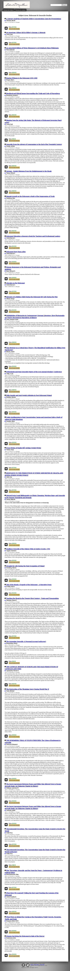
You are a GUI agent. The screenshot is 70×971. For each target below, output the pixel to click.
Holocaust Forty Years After (16, 252)
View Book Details (14, 29)
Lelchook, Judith (10, 810)
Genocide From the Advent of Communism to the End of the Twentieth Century (34, 144)
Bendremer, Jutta (10, 938)
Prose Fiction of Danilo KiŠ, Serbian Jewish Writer (23, 448)
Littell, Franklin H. (10, 897)
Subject (9, 10)
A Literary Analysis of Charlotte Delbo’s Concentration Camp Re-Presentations (33, 19)
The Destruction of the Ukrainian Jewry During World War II (27, 689)
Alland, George (9, 299)
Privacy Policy (36, 964)
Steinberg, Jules (10, 198)
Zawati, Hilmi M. (10, 499)
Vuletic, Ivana (9, 450)
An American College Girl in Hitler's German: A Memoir (25, 32)
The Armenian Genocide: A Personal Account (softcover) (26, 641)
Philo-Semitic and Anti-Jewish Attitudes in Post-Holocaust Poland (29, 395)
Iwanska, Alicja (10, 421)
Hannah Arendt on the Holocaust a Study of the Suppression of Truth (30, 196)
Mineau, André (9, 352)
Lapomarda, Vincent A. (12, 670)
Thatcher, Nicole (10, 20)
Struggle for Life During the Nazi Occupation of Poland (25, 566)
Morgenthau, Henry (11, 643)
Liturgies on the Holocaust (15, 283)
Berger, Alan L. (9, 80)
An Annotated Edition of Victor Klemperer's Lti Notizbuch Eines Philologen (32, 48)
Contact (31, 964)
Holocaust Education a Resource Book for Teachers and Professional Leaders (33, 236)
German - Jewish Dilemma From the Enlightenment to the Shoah (29, 171)
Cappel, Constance (10, 551)
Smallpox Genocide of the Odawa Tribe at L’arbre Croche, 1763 (28, 549)
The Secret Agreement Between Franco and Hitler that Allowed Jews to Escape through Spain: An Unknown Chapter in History (33, 785)
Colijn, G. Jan (9, 373)
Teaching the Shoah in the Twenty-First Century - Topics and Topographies (32, 598)
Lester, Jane (9, 34)
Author (21, 10)
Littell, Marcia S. (10, 238)
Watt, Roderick (9, 50)
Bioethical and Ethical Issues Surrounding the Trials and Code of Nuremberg (33, 93)
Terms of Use (42, 964)
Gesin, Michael (9, 691)
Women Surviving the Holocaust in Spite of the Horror (25, 936)
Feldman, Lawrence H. (12, 788)
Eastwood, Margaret (11, 744)
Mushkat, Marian (10, 397)
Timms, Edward (10, 173)
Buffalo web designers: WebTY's (32, 967)
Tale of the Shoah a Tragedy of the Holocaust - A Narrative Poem (28, 585)
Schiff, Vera (9, 833)
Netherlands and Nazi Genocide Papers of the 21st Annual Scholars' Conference (34, 372)
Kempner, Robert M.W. (12, 921)
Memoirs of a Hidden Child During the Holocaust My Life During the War (32, 297)
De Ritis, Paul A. (10, 586)
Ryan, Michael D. (10, 271)
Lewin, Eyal (9, 124)
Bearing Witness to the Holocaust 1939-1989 (21, 78)
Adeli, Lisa (8, 477)
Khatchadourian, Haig (11, 874)
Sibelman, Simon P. (11, 600)
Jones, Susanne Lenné (11, 319)
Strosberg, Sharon (10, 568)
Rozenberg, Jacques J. (11, 95)
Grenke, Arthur (10, 146)
